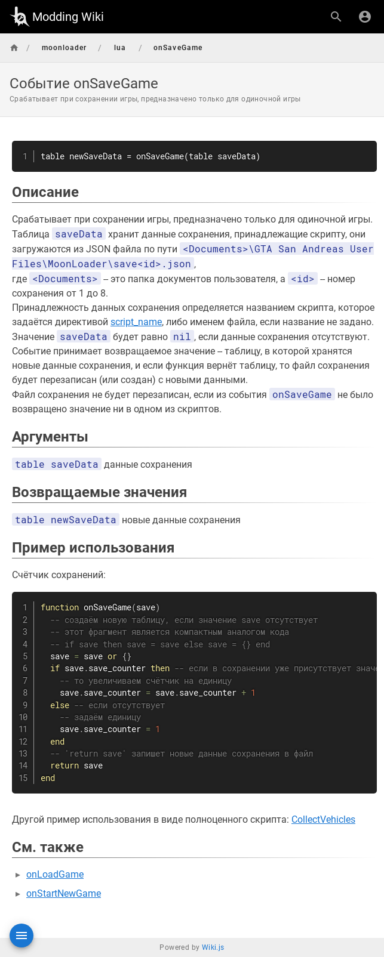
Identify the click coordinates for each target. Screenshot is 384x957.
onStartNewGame (63, 893)
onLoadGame (55, 874)
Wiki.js (213, 947)
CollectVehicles (323, 819)
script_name (136, 322)
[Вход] (365, 16)
